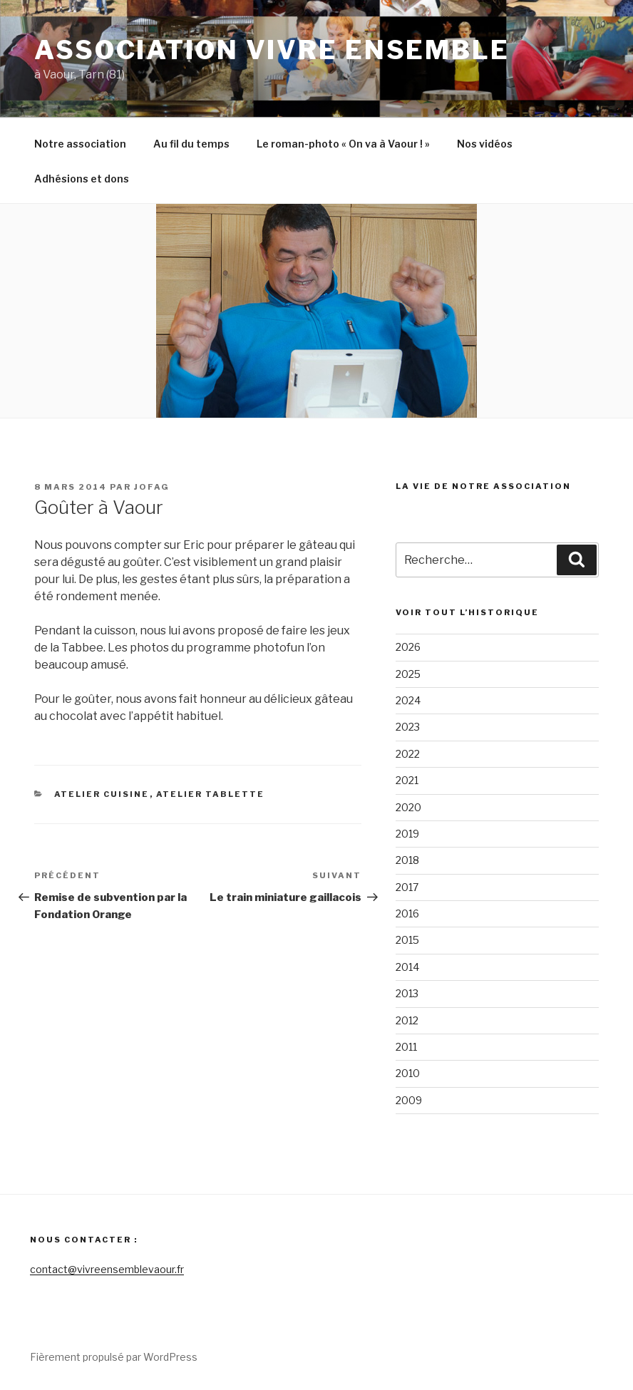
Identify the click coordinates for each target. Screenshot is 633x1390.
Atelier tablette (210, 794)
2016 (407, 913)
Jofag (152, 487)
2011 (406, 1047)
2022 (408, 754)
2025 (408, 674)
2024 (408, 700)
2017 (407, 887)
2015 (407, 940)
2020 (408, 807)
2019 (407, 834)
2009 (409, 1100)
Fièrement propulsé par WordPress (113, 1357)
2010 (408, 1073)
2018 (407, 860)
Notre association (80, 144)
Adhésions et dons (81, 179)
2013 (407, 993)
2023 (408, 727)
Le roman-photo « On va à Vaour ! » (343, 144)
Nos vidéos (485, 144)
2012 (407, 1020)
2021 (407, 780)
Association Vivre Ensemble (272, 50)
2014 (407, 967)
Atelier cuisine (102, 794)
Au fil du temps (191, 144)
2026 (408, 647)
